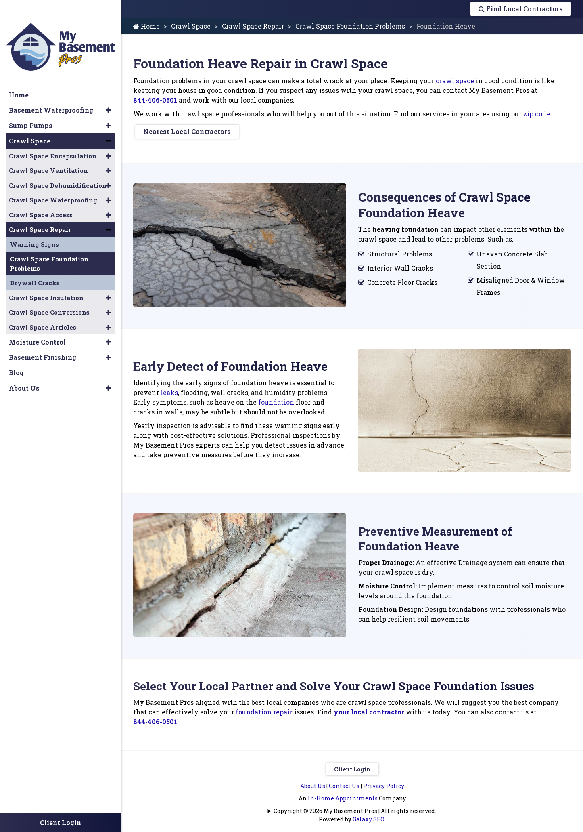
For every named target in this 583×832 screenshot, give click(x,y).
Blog (16, 355)
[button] (108, 93)
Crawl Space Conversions (49, 295)
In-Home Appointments (343, 794)
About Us (312, 782)
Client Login (352, 765)
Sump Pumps (30, 108)
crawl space (455, 80)
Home (146, 26)
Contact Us (344, 782)
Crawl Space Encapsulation (52, 139)
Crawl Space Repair (253, 26)
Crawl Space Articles (42, 310)
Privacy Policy (383, 782)
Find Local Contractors (521, 8)
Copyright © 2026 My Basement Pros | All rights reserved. (355, 807)
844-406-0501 (155, 100)
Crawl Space (191, 26)
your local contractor (369, 708)
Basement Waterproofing (51, 93)
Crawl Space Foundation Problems (350, 26)
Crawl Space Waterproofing (53, 183)
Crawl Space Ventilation (48, 153)
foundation (276, 400)
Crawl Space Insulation (46, 281)
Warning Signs (34, 227)
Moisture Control (37, 325)
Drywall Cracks (35, 266)
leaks (169, 390)
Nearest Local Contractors (187, 131)
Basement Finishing (42, 340)
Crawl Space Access (41, 198)
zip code (536, 113)
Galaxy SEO (368, 815)
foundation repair (264, 708)
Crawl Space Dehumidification (58, 168)
